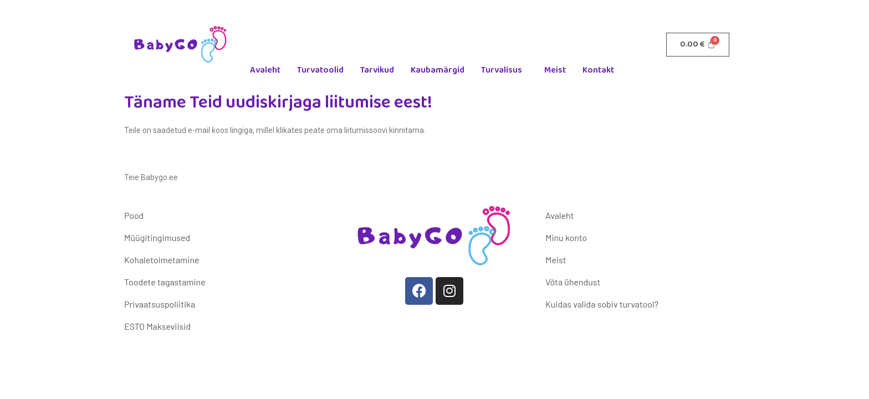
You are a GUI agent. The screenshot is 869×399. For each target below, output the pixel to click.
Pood (134, 215)
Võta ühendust (572, 282)
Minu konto (566, 237)
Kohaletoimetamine (161, 259)
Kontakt (598, 70)
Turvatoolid (320, 70)
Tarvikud (377, 70)
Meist (555, 70)
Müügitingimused (157, 237)
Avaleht (265, 70)
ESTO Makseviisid (157, 326)
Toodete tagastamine (165, 282)
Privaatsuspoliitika (159, 304)
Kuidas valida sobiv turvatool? (601, 304)
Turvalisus (501, 70)
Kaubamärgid (437, 70)
